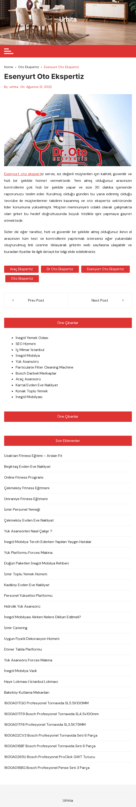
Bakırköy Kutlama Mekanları (26, 692)
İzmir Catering (15, 627)
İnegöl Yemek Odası (32, 337)
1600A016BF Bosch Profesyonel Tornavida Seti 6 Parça (49, 746)
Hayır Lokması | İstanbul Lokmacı (31, 681)
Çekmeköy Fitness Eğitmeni (26, 488)
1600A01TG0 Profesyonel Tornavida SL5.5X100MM (46, 703)
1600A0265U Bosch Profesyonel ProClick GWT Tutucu (49, 756)
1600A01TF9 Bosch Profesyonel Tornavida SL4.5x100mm (51, 713)
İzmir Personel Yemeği (22, 509)
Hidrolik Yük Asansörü (22, 606)
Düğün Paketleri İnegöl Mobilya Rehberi (36, 563)
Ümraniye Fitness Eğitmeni (26, 498)
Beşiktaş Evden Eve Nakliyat (27, 466)
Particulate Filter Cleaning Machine (44, 367)
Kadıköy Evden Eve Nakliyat (26, 584)
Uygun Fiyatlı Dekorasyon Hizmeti (31, 638)
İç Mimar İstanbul (30, 349)
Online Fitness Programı (23, 477)
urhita (13, 87)
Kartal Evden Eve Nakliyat (37, 385)
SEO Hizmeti (26, 343)
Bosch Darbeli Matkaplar (36, 373)
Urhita (68, 19)
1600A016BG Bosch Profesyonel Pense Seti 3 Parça (47, 767)
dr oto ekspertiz (60, 269)
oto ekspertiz (22, 278)
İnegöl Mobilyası (29, 396)
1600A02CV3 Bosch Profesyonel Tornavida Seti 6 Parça (50, 735)
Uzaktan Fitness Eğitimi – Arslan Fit (33, 455)
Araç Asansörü (28, 379)
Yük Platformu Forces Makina (28, 552)
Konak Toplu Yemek (32, 391)
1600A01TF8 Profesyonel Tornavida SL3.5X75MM (45, 724)
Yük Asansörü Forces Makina (28, 660)
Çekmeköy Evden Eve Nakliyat (29, 520)
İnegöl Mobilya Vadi (20, 670)
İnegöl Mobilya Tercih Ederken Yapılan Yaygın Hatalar (48, 541)
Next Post (100, 300)
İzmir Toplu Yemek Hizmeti (25, 574)
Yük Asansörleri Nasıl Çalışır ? (28, 531)
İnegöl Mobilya (28, 355)
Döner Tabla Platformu (23, 649)
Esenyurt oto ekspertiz (105, 269)
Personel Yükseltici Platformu (28, 595)
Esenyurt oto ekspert (22, 173)
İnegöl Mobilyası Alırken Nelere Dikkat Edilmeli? (42, 617)
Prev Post (36, 300)
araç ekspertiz (21, 269)
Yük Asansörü (27, 361)
